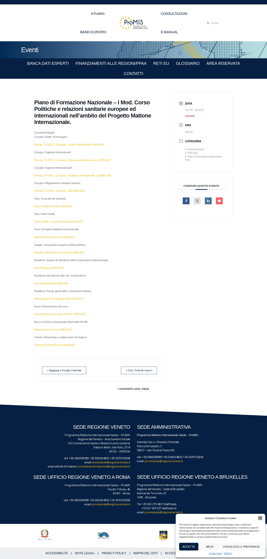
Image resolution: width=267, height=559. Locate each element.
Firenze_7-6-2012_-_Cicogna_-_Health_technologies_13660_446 (68, 144)
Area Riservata (223, 63)
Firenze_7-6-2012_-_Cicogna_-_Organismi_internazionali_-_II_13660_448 (72, 175)
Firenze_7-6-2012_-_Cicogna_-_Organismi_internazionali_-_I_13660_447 (72, 160)
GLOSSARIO (188, 63)
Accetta (189, 546)
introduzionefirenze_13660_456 (51, 283)
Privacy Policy (114, 553)
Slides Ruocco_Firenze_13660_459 (53, 329)
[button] (260, 518)
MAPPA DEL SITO (146, 553)
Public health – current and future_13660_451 (58, 221)
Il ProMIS (98, 14)
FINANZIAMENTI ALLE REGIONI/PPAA (111, 63)
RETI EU (161, 63)
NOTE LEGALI (85, 553)
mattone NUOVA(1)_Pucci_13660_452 (54, 237)
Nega (210, 546)
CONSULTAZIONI (174, 14)
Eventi (29, 50)
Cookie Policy (215, 553)
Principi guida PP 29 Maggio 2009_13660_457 (59, 298)
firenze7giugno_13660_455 (49, 267)
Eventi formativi (194, 149)
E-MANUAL (169, 32)
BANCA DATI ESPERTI (48, 63)
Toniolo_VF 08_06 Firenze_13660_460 (54, 344)
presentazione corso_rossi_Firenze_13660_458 (59, 314)
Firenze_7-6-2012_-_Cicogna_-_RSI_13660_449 (59, 190)
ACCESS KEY (174, 553)
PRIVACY (228, 553)
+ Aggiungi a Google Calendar (64, 370)
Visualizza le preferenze (241, 546)
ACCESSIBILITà (56, 553)
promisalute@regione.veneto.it (111, 462)
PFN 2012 (191, 152)
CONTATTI (133, 73)
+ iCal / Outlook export (138, 370)
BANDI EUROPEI (93, 32)
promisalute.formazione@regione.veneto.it (103, 466)
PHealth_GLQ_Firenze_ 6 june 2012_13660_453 (59, 252)
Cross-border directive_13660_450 (53, 206)
